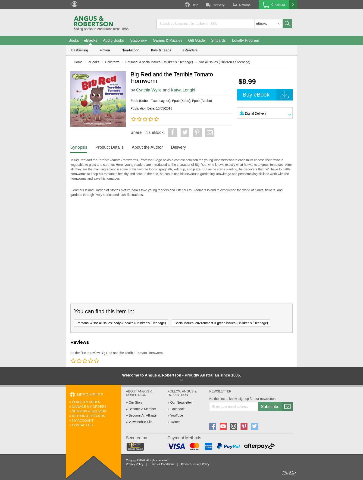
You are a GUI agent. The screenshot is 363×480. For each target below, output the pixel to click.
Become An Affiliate (142, 415)
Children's (112, 62)
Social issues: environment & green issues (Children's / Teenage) (221, 323)
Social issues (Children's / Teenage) (224, 62)
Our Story (136, 402)
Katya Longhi (183, 90)
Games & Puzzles (167, 40)
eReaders (189, 50)
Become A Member (142, 409)
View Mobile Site (141, 422)
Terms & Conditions (162, 464)
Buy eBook (268, 94)
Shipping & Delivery (89, 411)
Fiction (105, 50)
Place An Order (86, 402)
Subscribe (276, 406)
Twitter (175, 422)
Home (78, 62)
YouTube (176, 415)
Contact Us (82, 425)
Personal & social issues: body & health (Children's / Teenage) (121, 323)
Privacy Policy (134, 464)
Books (74, 40)
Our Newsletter (181, 402)
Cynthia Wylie (149, 90)
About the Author (147, 147)
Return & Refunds (88, 416)
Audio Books (113, 40)
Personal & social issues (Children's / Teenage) (159, 62)
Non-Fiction (130, 50)
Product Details (109, 147)
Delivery (215, 4)
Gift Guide (196, 40)
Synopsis (78, 147)
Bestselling (79, 50)
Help (191, 4)
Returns (241, 4)
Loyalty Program (245, 40)
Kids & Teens (161, 50)
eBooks (90, 40)
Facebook (177, 409)
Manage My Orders (89, 406)
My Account (83, 420)
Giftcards (218, 40)
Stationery (138, 40)
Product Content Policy (195, 464)
